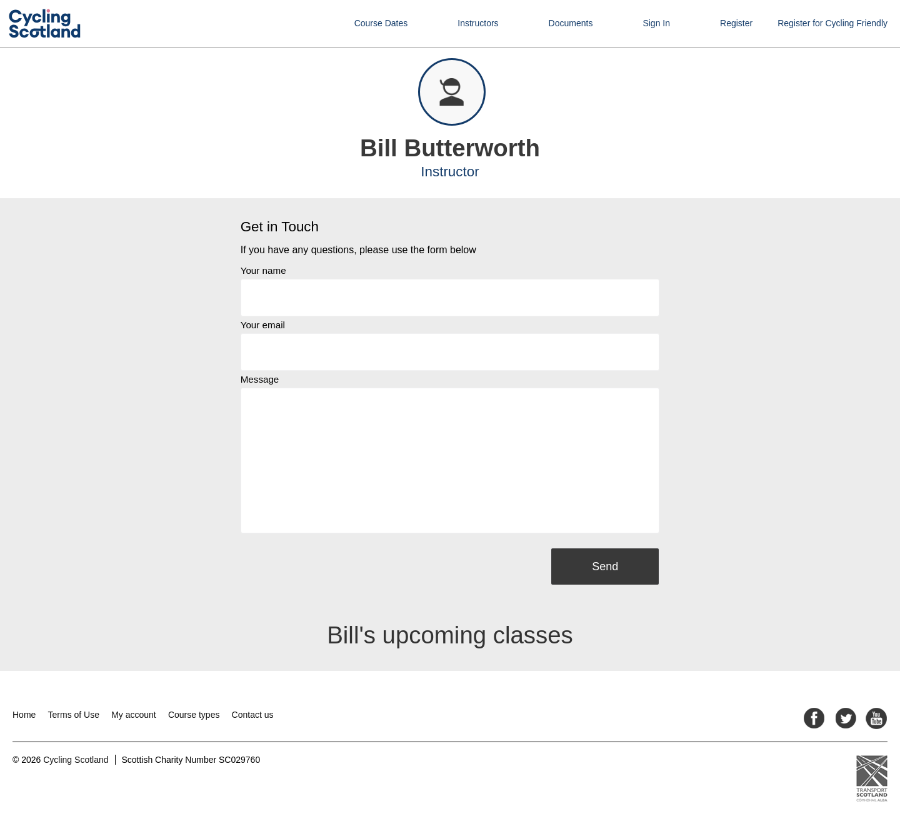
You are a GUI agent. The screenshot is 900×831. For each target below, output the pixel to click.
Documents (571, 23)
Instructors (478, 23)
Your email (263, 325)
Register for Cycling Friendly (833, 23)
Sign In (656, 23)
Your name (263, 270)
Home (24, 715)
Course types (193, 715)
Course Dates (381, 23)
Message (260, 379)
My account (133, 715)
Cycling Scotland (75, 760)
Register (736, 23)
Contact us (253, 715)
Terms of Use (73, 715)
